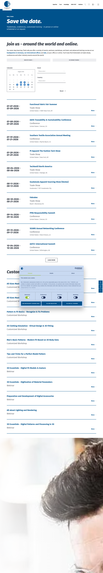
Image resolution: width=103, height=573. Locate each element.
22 (32, 85)
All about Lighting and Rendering (22, 411)
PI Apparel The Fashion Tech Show (45, 152)
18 (17, 85)
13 (24, 83)
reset (62, 92)
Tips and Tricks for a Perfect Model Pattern (26, 355)
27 (24, 88)
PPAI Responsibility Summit (42, 214)
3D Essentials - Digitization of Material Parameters (29, 383)
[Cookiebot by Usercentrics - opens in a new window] (76, 268)
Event (39, 69)
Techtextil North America (41, 167)
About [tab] (73, 273)
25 (17, 88)
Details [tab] (51, 273)
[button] (100, 291)
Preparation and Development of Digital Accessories (30, 397)
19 (21, 85)
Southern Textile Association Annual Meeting (50, 136)
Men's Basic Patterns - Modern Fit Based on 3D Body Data (33, 341)
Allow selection (51, 303)
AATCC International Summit (42, 245)
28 (28, 88)
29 (32, 88)
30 (10, 90)
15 (32, 83)
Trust (53, 4)
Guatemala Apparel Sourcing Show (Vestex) (49, 183)
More (93, 112)
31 (13, 90)
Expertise (46, 4)
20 (24, 85)
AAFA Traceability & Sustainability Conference (50, 121)
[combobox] (51, 73)
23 (10, 88)
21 (28, 85)
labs (45, 53)
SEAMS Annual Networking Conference (47, 229)
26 (21, 88)
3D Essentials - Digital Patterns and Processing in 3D (30, 425)
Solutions (79, 4)
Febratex (34, 198)
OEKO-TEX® (70, 4)
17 (13, 85)
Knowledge (61, 4)
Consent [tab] (30, 273)
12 (20, 83)
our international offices (32, 53)
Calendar (10, 69)
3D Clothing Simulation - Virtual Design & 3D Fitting (30, 327)
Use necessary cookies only (31, 303)
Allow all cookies (72, 303)
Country (39, 79)
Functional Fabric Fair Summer (43, 105)
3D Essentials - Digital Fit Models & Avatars (26, 369)
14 (28, 83)
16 (10, 85)
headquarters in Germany (15, 53)
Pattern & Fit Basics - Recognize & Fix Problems (28, 313)
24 (13, 88)
